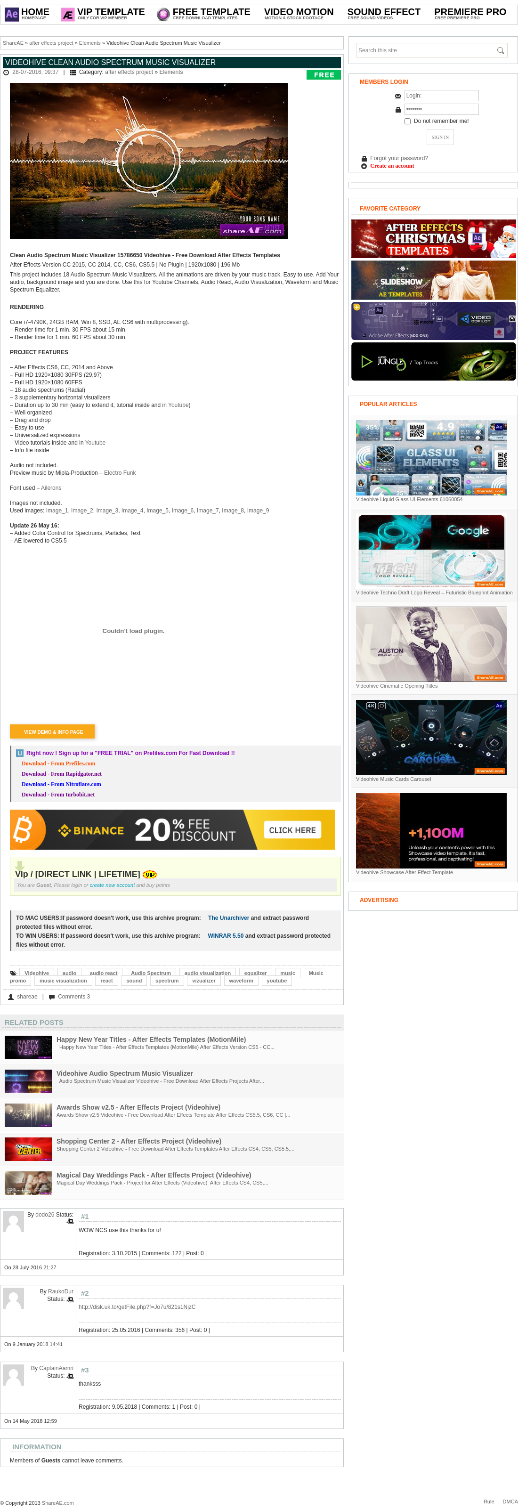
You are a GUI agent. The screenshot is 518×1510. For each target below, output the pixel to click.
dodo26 (44, 1214)
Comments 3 (74, 996)
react (106, 980)
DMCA (510, 1501)
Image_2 (82, 510)
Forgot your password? (399, 158)
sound (134, 980)
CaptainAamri (56, 1368)
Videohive (36, 973)
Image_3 (107, 510)
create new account (112, 885)
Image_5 (157, 510)
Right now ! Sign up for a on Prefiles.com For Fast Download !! (130, 753)
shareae (27, 996)
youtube (277, 980)
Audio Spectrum (151, 973)
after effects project (51, 43)
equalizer (255, 973)
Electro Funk (120, 473)
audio (69, 973)
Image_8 (233, 510)
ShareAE (13, 43)
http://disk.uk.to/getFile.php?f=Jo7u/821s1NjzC (137, 1307)
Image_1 (57, 510)
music (287, 973)
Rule (489, 1501)
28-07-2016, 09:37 (35, 72)
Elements (90, 43)
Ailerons (51, 488)
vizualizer (204, 980)
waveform (241, 980)
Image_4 (132, 510)
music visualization (63, 980)
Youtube (178, 405)
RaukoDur (60, 1291)
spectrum (167, 980)
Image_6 (183, 510)
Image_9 (258, 510)
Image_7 (208, 510)
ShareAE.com (58, 1503)
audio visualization (208, 973)
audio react (104, 973)
